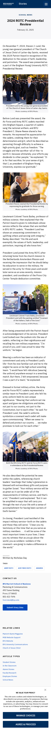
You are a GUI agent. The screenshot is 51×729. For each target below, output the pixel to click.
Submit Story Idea (16, 607)
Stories (23, 3)
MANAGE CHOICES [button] (25, 715)
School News (25, 15)
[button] (45, 689)
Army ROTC (8, 568)
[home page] (8, 4)
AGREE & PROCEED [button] (26, 724)
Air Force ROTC (24, 568)
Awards (39, 568)
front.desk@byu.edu (11, 600)
